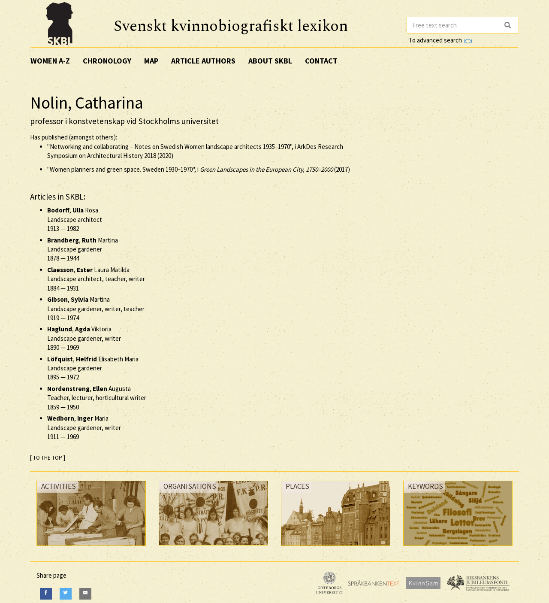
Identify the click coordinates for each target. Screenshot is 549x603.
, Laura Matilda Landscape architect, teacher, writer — (96, 279)
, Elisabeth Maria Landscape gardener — (93, 368)
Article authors (203, 61)
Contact (321, 61)
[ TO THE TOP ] (47, 457)
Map (151, 61)
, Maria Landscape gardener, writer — (84, 427)
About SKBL (270, 61)
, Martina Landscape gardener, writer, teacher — (96, 308)
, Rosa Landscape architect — (74, 219)
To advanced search (440, 40)
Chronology (107, 61)
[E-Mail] (85, 594)
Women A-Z (50, 61)
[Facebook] (46, 594)
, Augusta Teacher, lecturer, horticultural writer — (96, 398)
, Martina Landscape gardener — (82, 249)
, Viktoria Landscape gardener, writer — (84, 338)
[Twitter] (66, 594)
